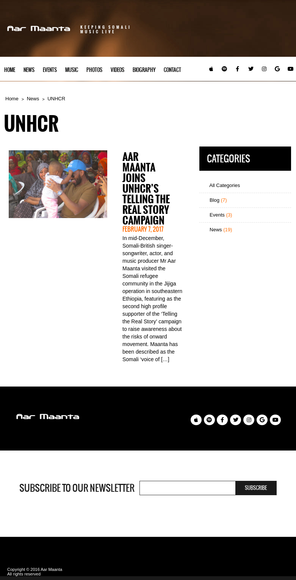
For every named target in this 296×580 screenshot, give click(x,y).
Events (50, 69)
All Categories (221, 185)
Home (9, 69)
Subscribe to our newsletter (77, 488)
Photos (94, 69)
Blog (215, 200)
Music (71, 69)
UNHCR (56, 98)
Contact (172, 69)
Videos (117, 69)
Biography (144, 69)
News (28, 69)
